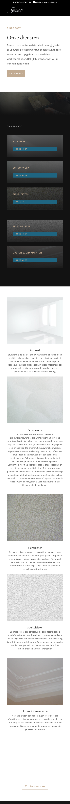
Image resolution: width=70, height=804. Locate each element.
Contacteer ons (35, 786)
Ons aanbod (16, 73)
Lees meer (21, 149)
